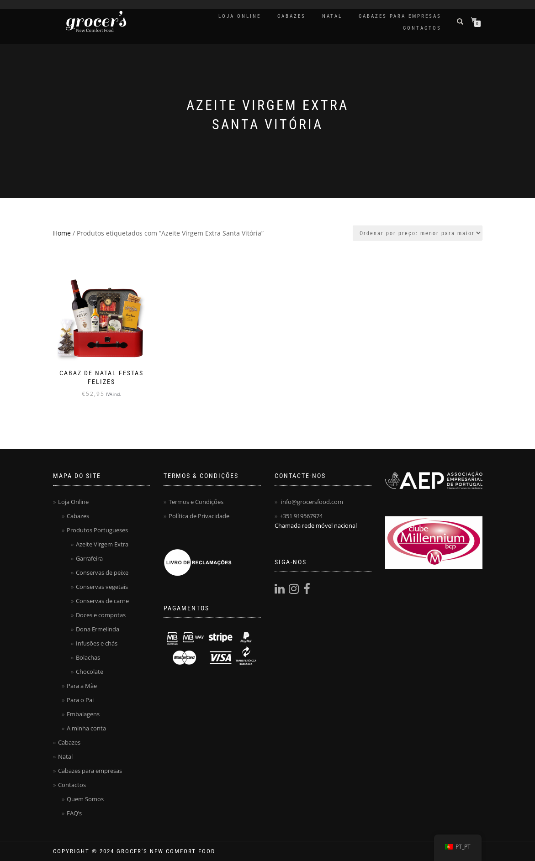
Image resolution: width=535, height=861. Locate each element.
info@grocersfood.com (312, 502)
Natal (332, 16)
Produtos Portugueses (97, 530)
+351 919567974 (301, 516)
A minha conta (86, 728)
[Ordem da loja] (417, 233)
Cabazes (291, 16)
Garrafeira (89, 558)
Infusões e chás (96, 643)
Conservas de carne (102, 601)
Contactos (422, 28)
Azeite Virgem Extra (102, 544)
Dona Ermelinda (97, 629)
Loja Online (239, 16)
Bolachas (88, 657)
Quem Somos (85, 799)
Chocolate (89, 671)
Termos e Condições (196, 502)
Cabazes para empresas (400, 16)
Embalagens (83, 714)
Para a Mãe (82, 686)
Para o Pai (80, 700)
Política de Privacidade (199, 516)
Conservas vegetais (102, 587)
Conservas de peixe (102, 572)
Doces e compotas (101, 615)
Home (62, 233)
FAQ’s (74, 813)
